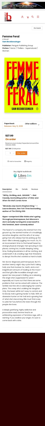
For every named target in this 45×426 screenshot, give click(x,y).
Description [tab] (7, 189)
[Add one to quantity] (13, 153)
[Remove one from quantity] (7, 153)
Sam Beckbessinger (11, 41)
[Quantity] (10, 153)
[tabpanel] (22, 260)
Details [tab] (25, 189)
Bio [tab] (17, 189)
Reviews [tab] (34, 189)
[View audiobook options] (22, 174)
